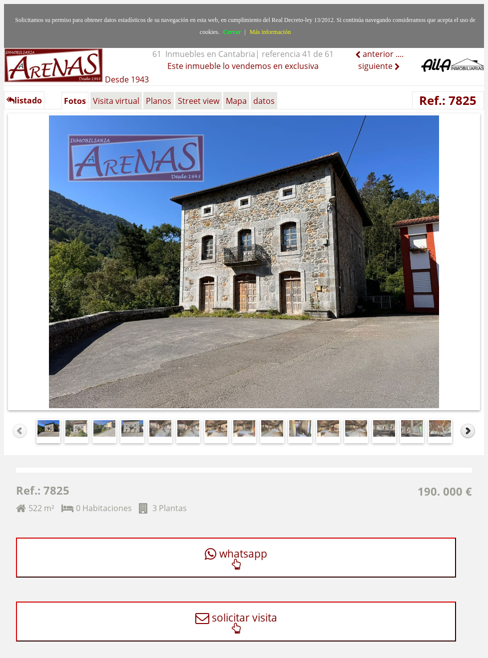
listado (24, 100)
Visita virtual (116, 100)
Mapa (236, 100)
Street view (198, 100)
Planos (158, 100)
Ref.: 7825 (448, 100)
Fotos (75, 100)
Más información (270, 31)
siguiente (376, 65)
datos (264, 100)
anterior (377, 53)
